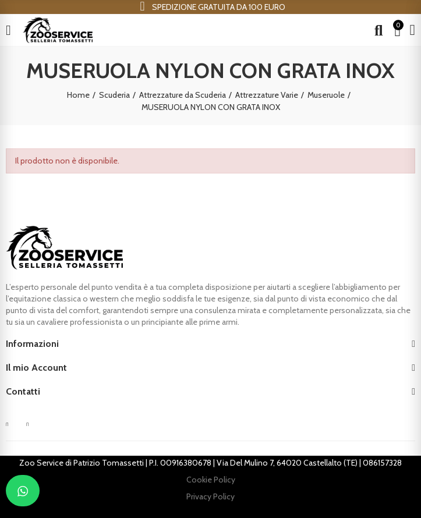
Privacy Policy (210, 496)
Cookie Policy (210, 479)
